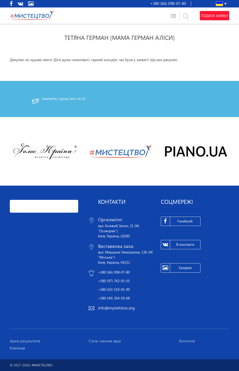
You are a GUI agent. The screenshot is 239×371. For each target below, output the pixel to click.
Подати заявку (214, 15)
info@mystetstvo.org (116, 308)
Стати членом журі (105, 341)
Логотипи (187, 341)
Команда (17, 348)
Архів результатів (25, 341)
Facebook (177, 221)
